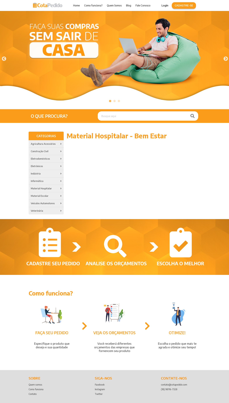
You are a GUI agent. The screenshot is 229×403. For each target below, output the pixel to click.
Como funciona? (93, 5)
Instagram (100, 389)
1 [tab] (110, 101)
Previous (2, 57)
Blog (128, 5)
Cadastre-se (184, 5)
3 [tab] (118, 101)
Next (224, 57)
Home (76, 5)
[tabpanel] (114, 58)
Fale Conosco (143, 5)
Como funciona (36, 389)
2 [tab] (114, 101)
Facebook (100, 384)
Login (165, 5)
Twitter (99, 394)
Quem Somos (114, 5)
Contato (33, 394)
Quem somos (35, 384)
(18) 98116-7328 (169, 389)
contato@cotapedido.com (174, 384)
